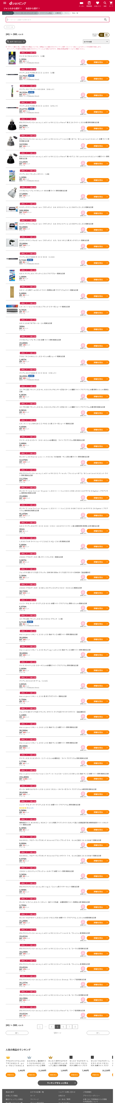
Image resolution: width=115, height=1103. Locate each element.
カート (32, 1081)
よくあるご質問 (64, 1085)
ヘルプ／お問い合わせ (66, 1078)
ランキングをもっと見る (57, 1068)
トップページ (7, 13)
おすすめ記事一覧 (37, 1078)
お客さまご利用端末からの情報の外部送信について (95, 1086)
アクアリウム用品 (46, 13)
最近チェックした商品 (14, 1085)
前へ (17, 1019)
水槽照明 (58, 13)
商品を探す (10, 1078)
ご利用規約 (87, 1078)
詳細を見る (98, 62)
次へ (98, 1019)
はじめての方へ (64, 1089)
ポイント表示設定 (37, 1089)
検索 (105, 19)
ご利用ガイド (35, 1092)
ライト (66, 13)
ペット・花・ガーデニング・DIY (26, 13)
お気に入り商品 (12, 1081)
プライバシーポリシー (91, 1081)
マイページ (34, 1085)
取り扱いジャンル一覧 (14, 1089)
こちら (32, 1099)
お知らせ (61, 1081)
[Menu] (5, 3)
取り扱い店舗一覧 (12, 1092)
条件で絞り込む (16, 41)
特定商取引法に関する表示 (93, 1091)
